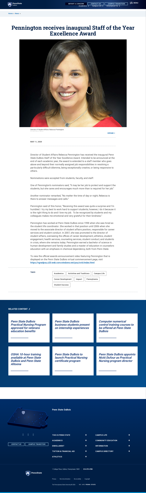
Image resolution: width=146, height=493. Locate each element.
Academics (82, 8)
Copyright (87, 479)
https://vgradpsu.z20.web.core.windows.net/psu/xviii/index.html (62, 262)
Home (10, 13)
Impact (79, 279)
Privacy (54, 479)
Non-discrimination (65, 479)
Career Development (63, 279)
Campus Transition (115, 4)
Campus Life (96, 8)
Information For (112, 8)
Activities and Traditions (79, 273)
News (17, 13)
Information (101, 446)
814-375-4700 (87, 469)
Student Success (61, 285)
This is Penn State (61, 435)
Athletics (57, 457)
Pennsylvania (92, 279)
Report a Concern (75, 4)
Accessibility (77, 479)
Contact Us (95, 4)
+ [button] (86, 435)
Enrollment (58, 446)
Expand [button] (111, 133)
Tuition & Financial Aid (63, 451)
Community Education (106, 440)
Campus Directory (104, 451)
